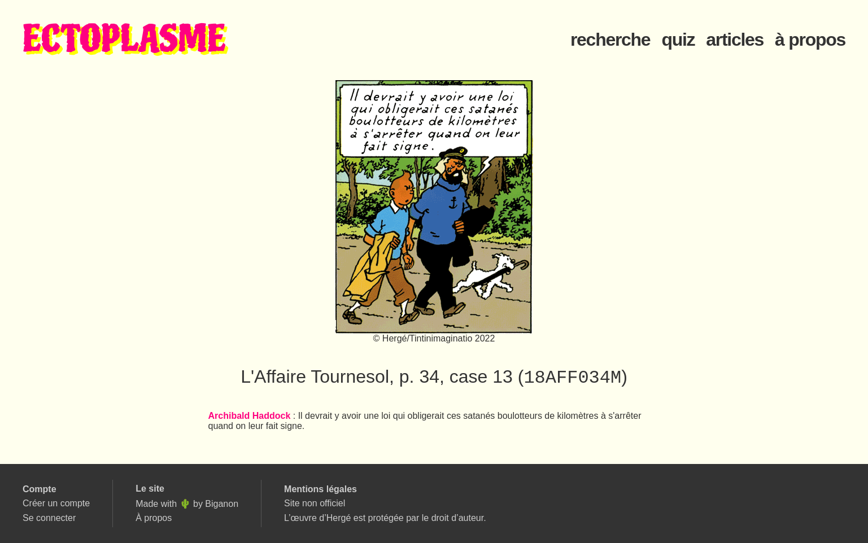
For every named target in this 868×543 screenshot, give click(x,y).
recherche (610, 39)
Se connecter (49, 518)
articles (735, 39)
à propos (810, 39)
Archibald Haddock (249, 417)
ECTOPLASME (124, 39)
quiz (678, 39)
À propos (154, 518)
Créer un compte (56, 503)
